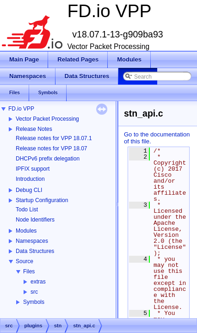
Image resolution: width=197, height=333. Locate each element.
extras (38, 281)
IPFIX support (32, 169)
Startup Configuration (42, 200)
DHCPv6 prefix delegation (48, 158)
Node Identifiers (35, 219)
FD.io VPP (21, 108)
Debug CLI (29, 190)
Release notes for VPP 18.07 (51, 148)
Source (24, 261)
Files (29, 271)
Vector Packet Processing (47, 119)
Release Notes (34, 129)
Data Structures (35, 251)
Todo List (27, 209)
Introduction (30, 179)
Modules (26, 231)
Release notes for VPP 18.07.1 (54, 138)
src (34, 292)
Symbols (33, 302)
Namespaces (32, 241)
